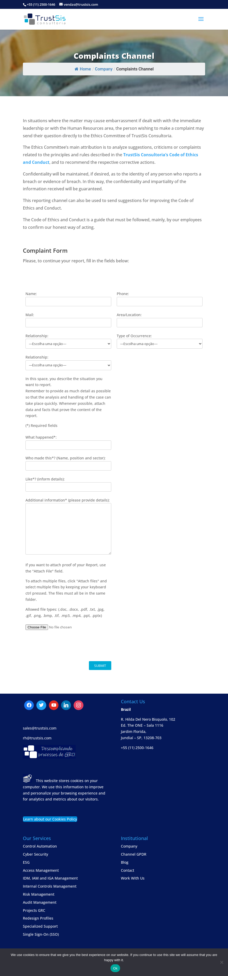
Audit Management (39, 902)
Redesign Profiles (38, 918)
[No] (221, 962)
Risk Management (38, 894)
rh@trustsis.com (37, 738)
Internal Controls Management (49, 886)
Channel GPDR (133, 854)
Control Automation (40, 846)
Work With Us (133, 878)
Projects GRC (34, 910)
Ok (115, 968)
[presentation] (65, 646)
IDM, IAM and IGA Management (50, 878)
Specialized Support (40, 926)
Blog (124, 862)
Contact (127, 870)
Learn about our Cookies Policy (50, 819)
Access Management (41, 870)
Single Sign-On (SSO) (41, 934)
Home (83, 69)
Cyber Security (35, 854)
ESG (26, 862)
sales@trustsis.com (39, 728)
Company (129, 846)
